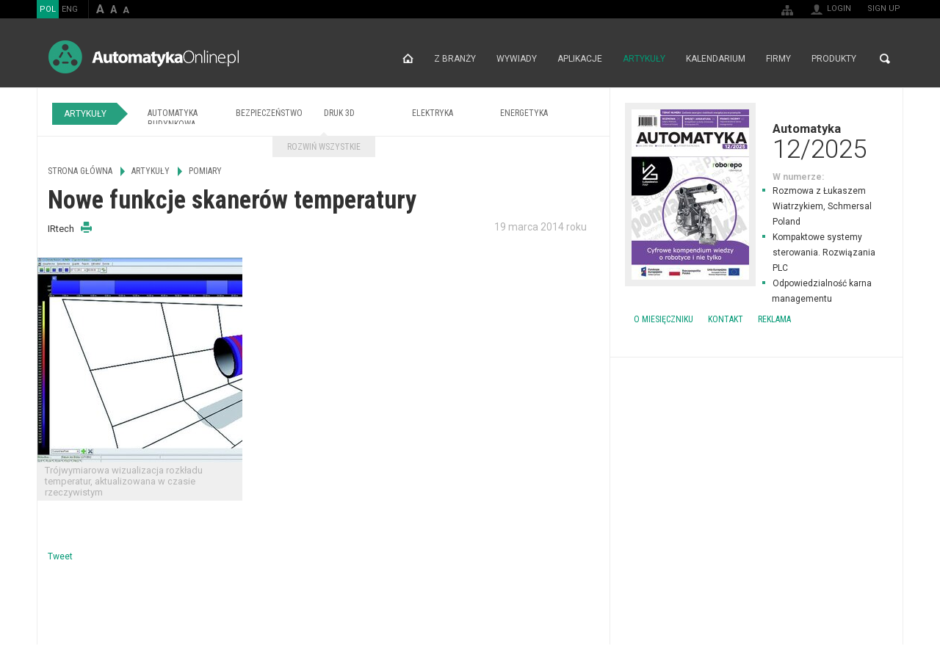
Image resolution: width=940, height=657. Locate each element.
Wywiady (516, 59)
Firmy (778, 59)
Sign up (883, 8)
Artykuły (644, 59)
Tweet (60, 556)
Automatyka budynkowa (173, 118)
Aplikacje (579, 59)
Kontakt (725, 319)
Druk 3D (339, 113)
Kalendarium (715, 59)
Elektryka (432, 113)
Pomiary (205, 171)
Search (885, 58)
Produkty (833, 59)
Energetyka (524, 113)
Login (839, 8)
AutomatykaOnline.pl (143, 56)
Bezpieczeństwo (269, 113)
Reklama (774, 319)
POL (48, 9)
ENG (70, 9)
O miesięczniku (663, 319)
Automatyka (756, 141)
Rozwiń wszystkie (324, 147)
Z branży (455, 59)
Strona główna (408, 58)
